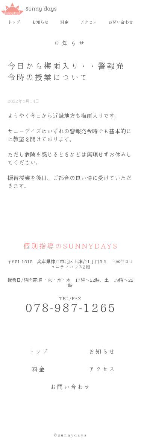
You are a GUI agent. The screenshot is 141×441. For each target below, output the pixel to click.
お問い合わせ (120, 22)
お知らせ (40, 22)
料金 (64, 22)
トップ (14, 22)
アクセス (88, 22)
